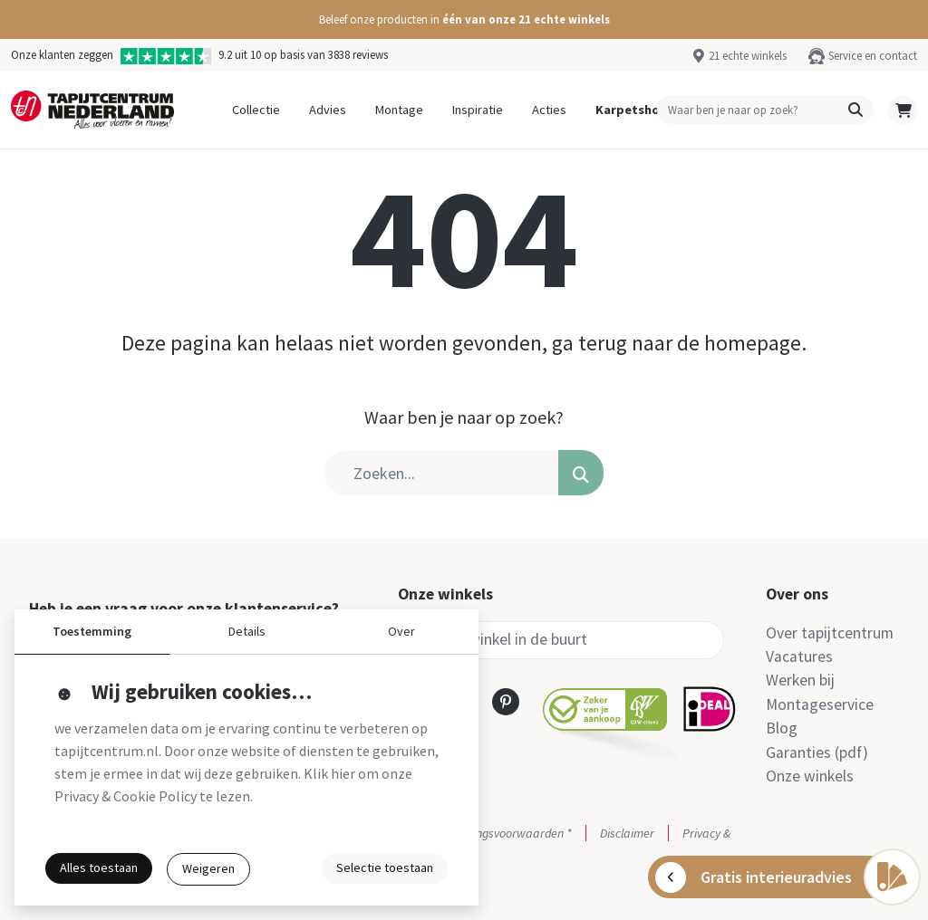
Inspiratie (477, 109)
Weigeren (208, 868)
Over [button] (401, 631)
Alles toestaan (99, 867)
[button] (464, 19)
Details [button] (247, 631)
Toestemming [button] (92, 631)
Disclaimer (627, 833)
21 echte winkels (748, 55)
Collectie (256, 109)
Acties (549, 109)
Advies (327, 109)
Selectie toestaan (384, 867)
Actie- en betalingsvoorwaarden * (485, 833)
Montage (399, 109)
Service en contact (872, 55)
